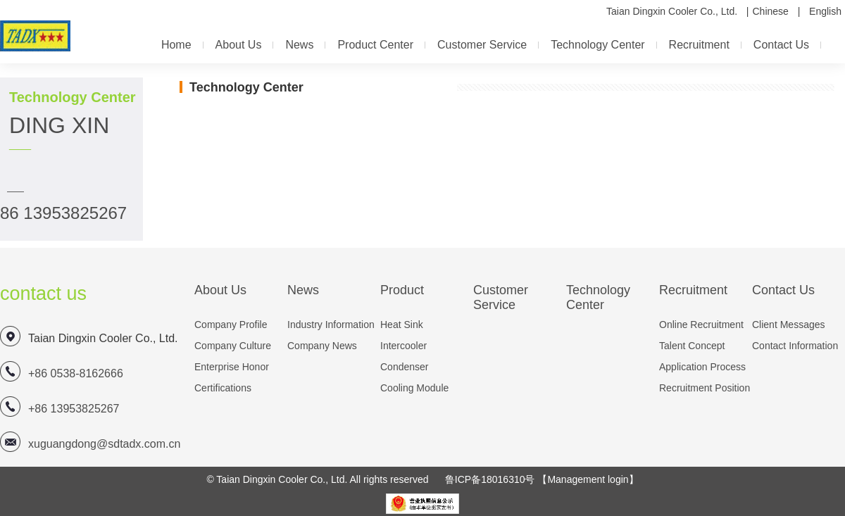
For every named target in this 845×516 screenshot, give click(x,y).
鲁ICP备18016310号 (490, 479)
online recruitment (701, 324)
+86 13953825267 (73, 409)
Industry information (331, 324)
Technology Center (597, 45)
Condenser (404, 366)
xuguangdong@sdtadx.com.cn (104, 444)
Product (402, 290)
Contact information (795, 345)
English (825, 11)
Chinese (771, 11)
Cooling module (414, 388)
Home (176, 45)
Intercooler (403, 345)
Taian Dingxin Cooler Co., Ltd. (671, 11)
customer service (482, 45)
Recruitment (699, 45)
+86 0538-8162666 (75, 373)
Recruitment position (704, 388)
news (299, 45)
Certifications (222, 388)
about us (238, 45)
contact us (781, 45)
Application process (702, 366)
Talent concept (692, 345)
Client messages (788, 324)
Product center (375, 45)
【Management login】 (587, 479)
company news (322, 345)
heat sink (401, 324)
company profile (231, 324)
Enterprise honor (231, 366)
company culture (232, 345)
